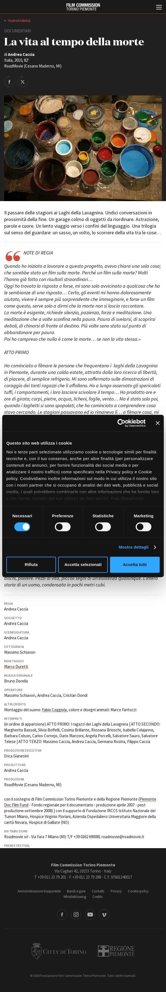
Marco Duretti (16, 666)
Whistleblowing (74, 896)
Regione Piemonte (116, 951)
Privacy (116, 891)
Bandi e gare (76, 891)
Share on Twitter (22, 81)
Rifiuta (31, 564)
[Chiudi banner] (158, 423)
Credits (97, 896)
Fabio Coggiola (54, 709)
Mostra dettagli (133, 547)
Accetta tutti (135, 564)
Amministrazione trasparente (39, 891)
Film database (19, 21)
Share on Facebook (9, 81)
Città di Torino (58, 951)
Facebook (62, 914)
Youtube (90, 914)
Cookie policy (138, 891)
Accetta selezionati (82, 564)
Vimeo (104, 914)
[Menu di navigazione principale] (159, 8)
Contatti (98, 891)
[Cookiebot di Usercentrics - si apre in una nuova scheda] (121, 423)
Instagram (76, 914)
